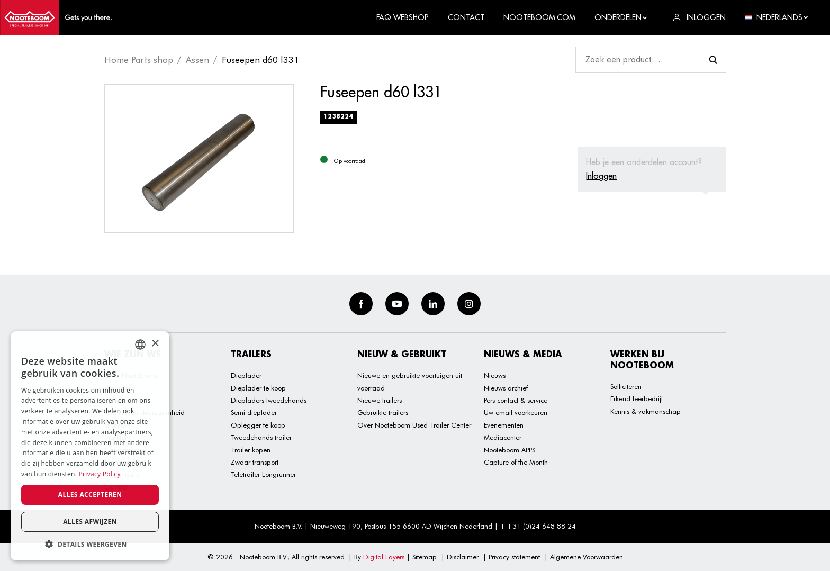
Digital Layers (383, 556)
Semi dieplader (254, 412)
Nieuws (495, 375)
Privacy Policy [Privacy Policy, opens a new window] (100, 473)
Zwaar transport (254, 462)
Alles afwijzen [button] (90, 521)
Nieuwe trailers (379, 400)
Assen (197, 60)
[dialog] (90, 445)
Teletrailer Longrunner (263, 474)
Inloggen (601, 175)
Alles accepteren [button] (90, 494)
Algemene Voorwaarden (586, 556)
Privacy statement (514, 556)
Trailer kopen (250, 450)
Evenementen (504, 425)
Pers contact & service (515, 400)
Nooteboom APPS (509, 450)
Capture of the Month (516, 462)
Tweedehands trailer (261, 437)
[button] (90, 544)
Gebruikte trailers (382, 412)
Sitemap (424, 556)
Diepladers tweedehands (268, 400)
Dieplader (246, 375)
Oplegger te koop (258, 425)
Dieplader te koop (258, 388)
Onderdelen (621, 17)
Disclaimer (463, 556)
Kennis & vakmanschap (645, 411)
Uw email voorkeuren (515, 412)
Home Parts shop (138, 60)
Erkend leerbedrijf (636, 398)
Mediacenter (502, 437)
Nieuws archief (506, 388)
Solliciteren (626, 386)
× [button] (155, 344)
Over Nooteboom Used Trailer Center (414, 425)
